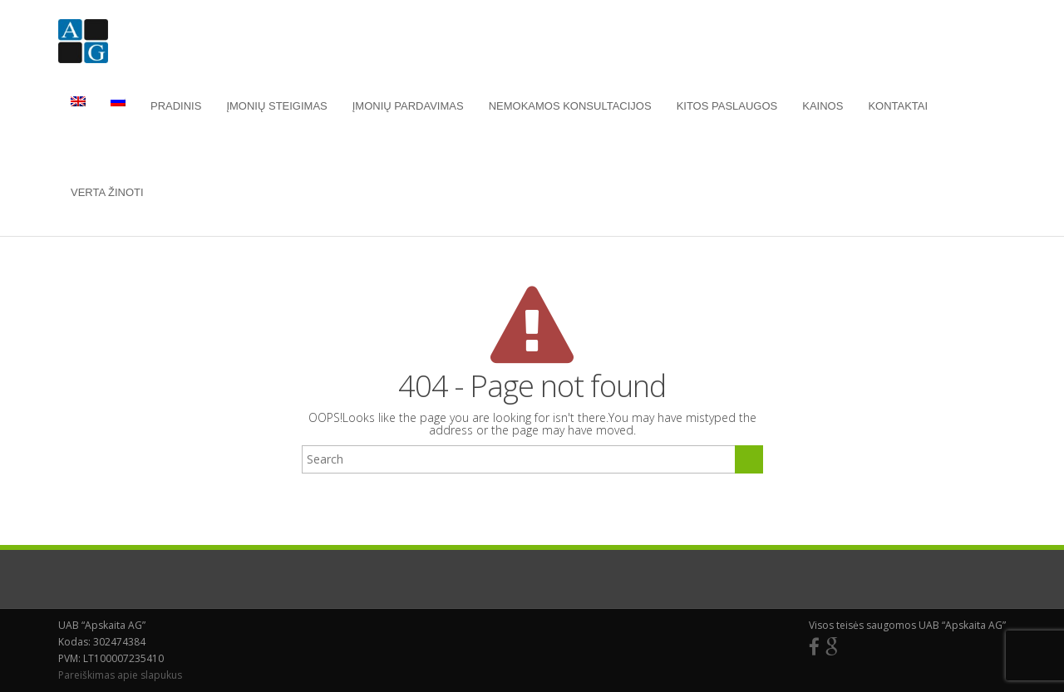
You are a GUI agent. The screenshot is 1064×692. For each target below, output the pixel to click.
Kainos (822, 106)
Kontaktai (898, 106)
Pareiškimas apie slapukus (120, 675)
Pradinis (175, 106)
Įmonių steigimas (276, 106)
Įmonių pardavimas (408, 106)
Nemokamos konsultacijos (570, 106)
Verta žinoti (107, 192)
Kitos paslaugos (727, 106)
